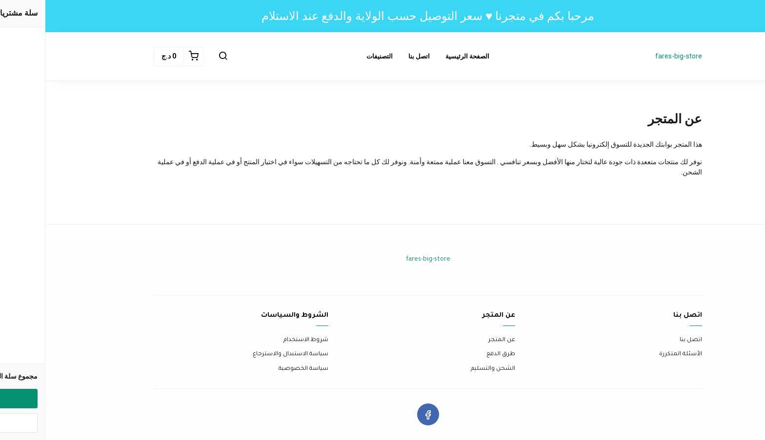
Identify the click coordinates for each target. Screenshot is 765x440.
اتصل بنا (373, 56)
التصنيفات (334, 56)
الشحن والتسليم (447, 369)
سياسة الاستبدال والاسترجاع (245, 354)
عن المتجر (456, 340)
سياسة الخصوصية (258, 369)
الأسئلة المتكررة (635, 354)
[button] (177, 56)
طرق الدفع (455, 354)
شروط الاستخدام (260, 340)
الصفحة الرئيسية (422, 56)
